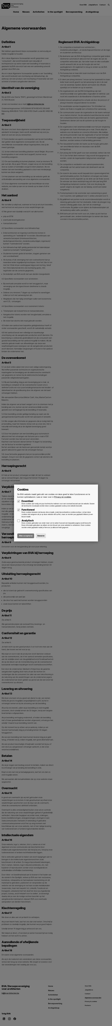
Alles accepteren (26, 536)
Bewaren (42, 536)
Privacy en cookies (62, 497)
